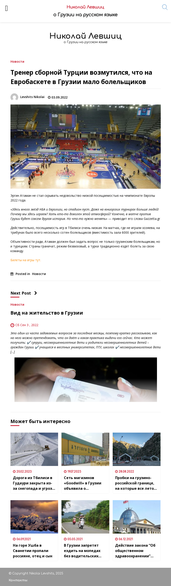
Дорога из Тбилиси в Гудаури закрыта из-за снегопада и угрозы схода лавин (34, 483)
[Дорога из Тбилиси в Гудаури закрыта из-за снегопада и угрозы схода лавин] (34, 449)
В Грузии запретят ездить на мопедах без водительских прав (82, 551)
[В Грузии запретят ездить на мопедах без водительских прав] (85, 517)
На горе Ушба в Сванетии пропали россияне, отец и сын (32, 550)
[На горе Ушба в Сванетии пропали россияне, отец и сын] (34, 517)
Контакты (18, 580)
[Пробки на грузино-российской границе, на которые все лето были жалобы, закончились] (137, 449)
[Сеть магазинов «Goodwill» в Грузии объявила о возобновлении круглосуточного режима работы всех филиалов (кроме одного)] (85, 449)
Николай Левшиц (85, 36)
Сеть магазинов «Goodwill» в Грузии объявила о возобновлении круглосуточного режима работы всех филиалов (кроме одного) (83, 483)
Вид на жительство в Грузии (46, 313)
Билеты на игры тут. (25, 260)
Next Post (23, 293)
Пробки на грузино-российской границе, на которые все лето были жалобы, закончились (134, 483)
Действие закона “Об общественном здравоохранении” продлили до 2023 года (135, 551)
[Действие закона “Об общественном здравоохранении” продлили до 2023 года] (137, 517)
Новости (17, 61)
